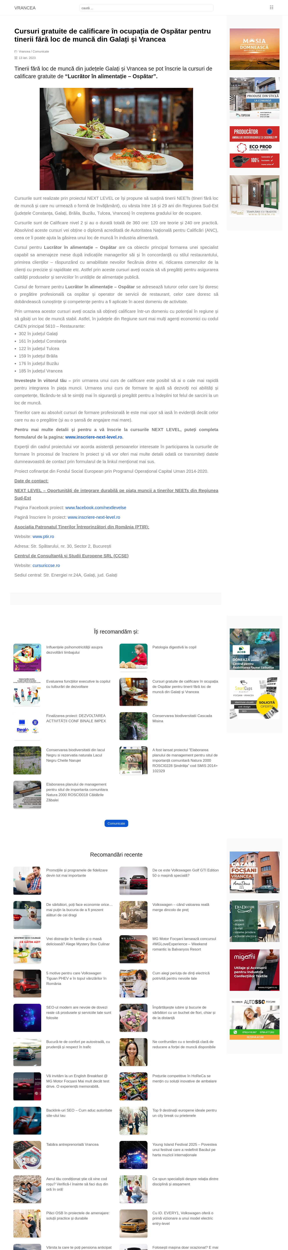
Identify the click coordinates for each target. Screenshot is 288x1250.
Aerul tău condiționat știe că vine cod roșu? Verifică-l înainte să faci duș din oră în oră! (77, 1184)
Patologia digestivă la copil (174, 647)
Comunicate (41, 51)
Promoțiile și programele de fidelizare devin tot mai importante (77, 873)
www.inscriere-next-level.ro (94, 517)
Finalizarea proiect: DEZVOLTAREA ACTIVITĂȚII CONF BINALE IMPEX (76, 718)
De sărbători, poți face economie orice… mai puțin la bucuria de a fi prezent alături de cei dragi (79, 910)
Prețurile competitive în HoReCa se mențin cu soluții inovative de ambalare (185, 1078)
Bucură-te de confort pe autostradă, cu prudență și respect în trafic (78, 1044)
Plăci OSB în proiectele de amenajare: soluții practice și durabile (77, 1215)
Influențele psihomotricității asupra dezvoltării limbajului (74, 650)
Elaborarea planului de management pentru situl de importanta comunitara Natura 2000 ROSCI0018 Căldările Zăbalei (77, 792)
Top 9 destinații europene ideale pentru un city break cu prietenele (185, 1113)
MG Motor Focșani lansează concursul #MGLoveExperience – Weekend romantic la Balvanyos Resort (184, 944)
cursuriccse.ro (46, 565)
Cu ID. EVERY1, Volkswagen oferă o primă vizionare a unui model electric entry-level (183, 1218)
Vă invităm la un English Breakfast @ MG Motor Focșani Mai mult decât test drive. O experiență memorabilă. (77, 1081)
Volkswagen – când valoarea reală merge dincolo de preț (181, 907)
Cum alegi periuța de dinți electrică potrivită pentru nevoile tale (181, 976)
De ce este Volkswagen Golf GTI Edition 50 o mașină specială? (186, 873)
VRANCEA (25, 7)
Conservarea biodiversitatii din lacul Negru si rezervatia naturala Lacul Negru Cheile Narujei (75, 755)
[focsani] (146, 8)
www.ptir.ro (43, 536)
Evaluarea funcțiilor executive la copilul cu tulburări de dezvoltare (78, 684)
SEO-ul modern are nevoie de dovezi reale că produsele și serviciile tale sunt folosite (78, 1012)
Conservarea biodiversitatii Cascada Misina (182, 718)
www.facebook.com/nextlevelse (95, 507)
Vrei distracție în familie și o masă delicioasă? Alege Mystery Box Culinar (78, 941)
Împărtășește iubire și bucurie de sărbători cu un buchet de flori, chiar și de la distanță (184, 1012)
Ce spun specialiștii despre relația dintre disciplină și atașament (186, 1181)
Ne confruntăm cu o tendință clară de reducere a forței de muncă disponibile (184, 1044)
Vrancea (24, 51)
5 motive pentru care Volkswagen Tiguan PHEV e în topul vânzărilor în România (76, 978)
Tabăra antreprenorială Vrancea (72, 1144)
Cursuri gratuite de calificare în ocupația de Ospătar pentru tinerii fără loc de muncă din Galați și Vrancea (185, 686)
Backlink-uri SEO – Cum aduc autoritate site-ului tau (79, 1113)
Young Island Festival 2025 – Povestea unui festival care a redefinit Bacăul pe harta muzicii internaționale (185, 1149)
